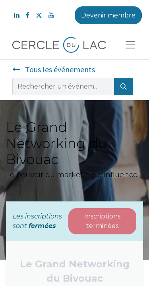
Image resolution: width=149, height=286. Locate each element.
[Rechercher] (123, 86)
